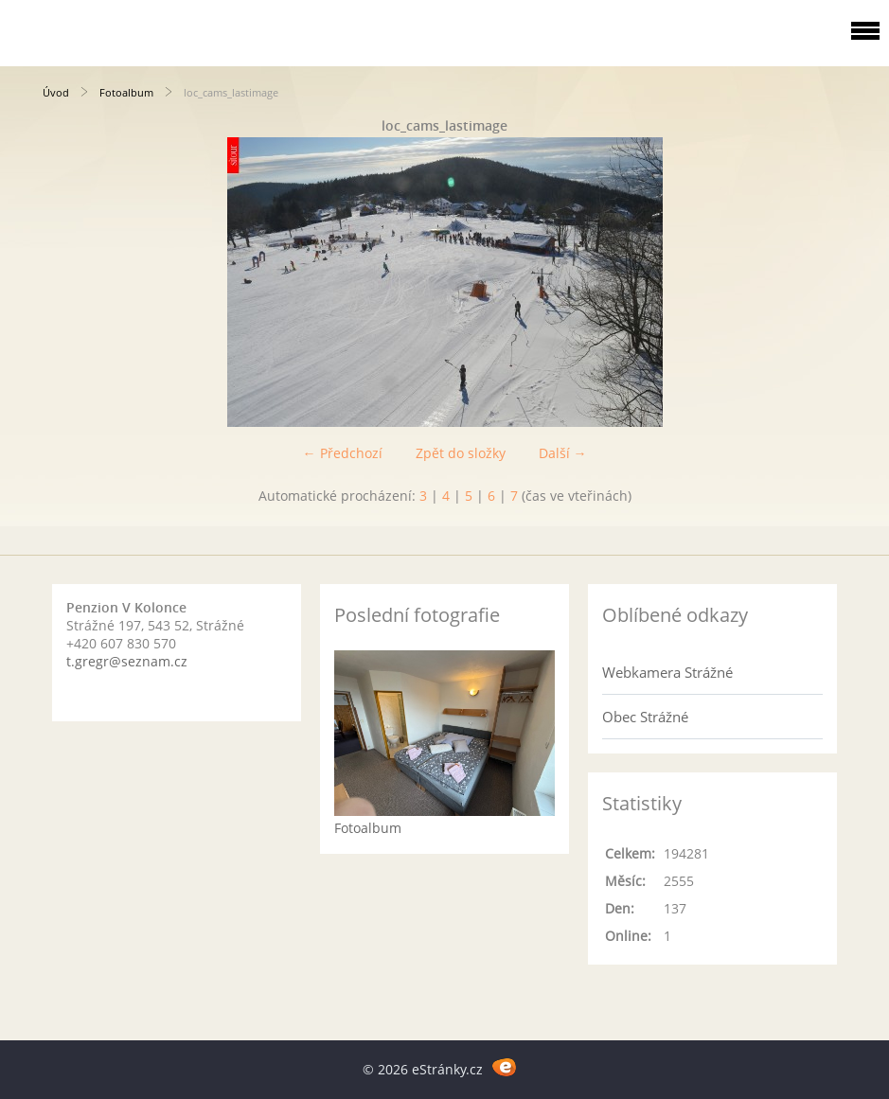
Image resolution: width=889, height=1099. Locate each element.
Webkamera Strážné (667, 672)
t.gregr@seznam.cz (126, 661)
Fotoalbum (126, 92)
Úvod (56, 92)
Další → (563, 453)
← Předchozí (342, 453)
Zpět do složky (461, 453)
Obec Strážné (645, 716)
